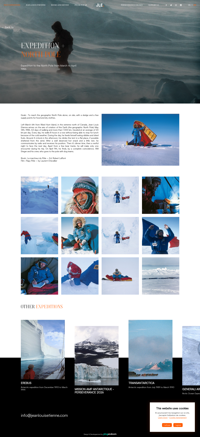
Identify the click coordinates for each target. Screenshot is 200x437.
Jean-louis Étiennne (36, 5)
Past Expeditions (12, 5)
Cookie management (178, 417)
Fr (189, 5)
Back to (8, 27)
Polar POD (81, 5)
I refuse (167, 425)
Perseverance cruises (132, 5)
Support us (153, 5)
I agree (178, 425)
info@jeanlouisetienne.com (44, 415)
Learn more (162, 417)
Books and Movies (60, 5)
